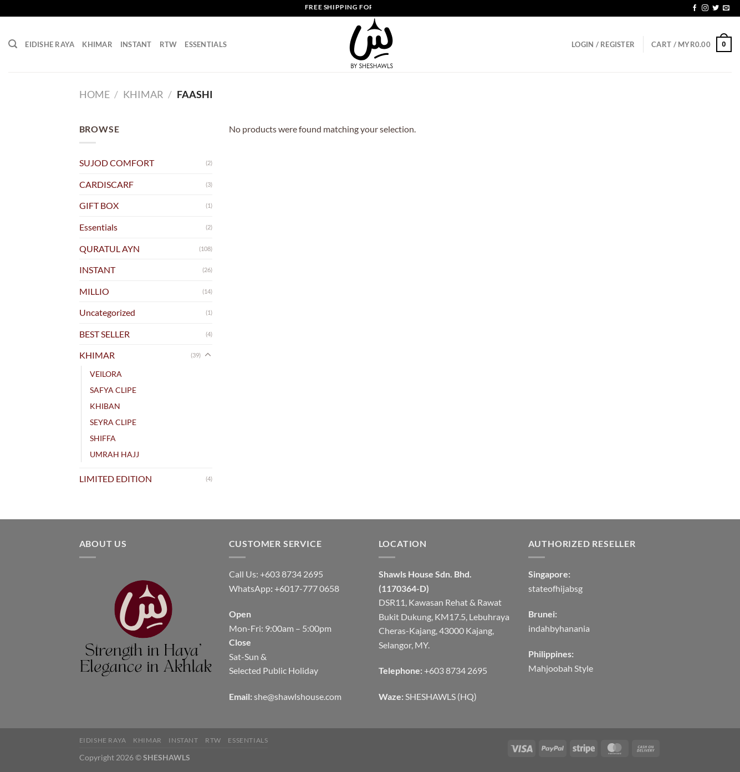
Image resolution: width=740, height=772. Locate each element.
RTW (168, 44)
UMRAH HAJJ (114, 454)
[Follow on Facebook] (694, 8)
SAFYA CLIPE (113, 390)
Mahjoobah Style (560, 668)
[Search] (12, 44)
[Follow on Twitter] (715, 8)
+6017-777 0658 (306, 588)
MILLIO (94, 291)
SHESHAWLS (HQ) (441, 696)
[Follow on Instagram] (705, 8)
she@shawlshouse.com (297, 696)
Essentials (206, 44)
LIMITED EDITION (115, 478)
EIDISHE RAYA (49, 44)
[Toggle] (207, 355)
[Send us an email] (726, 8)
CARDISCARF (106, 184)
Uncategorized (107, 312)
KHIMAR (97, 44)
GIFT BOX (99, 205)
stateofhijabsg (555, 588)
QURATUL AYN (109, 248)
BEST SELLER (104, 334)
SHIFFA (103, 438)
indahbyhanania (559, 628)
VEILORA (106, 374)
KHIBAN (105, 406)
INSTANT (136, 44)
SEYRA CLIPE (113, 422)
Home (94, 94)
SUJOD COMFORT (116, 162)
